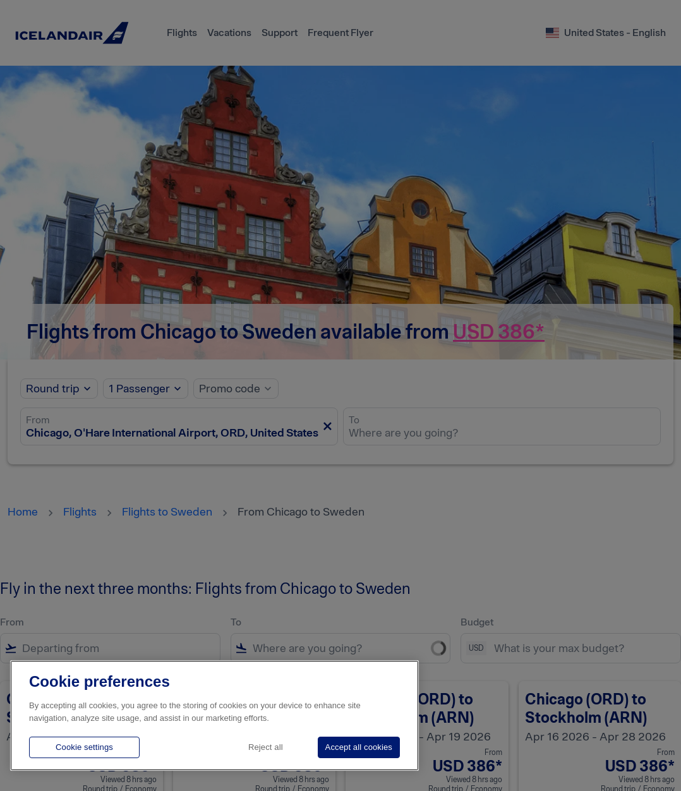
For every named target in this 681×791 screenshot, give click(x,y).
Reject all (265, 747)
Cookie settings (84, 747)
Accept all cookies (358, 747)
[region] (214, 715)
